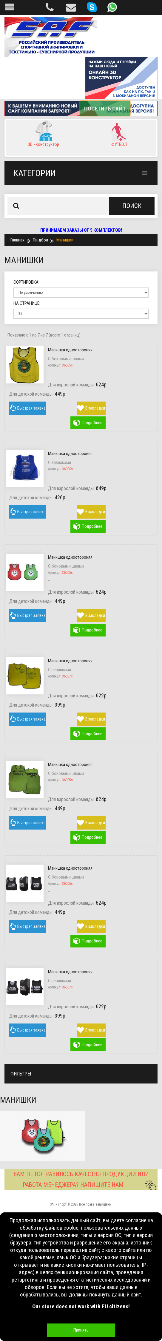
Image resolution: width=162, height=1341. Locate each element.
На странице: (26, 303)
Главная (17, 240)
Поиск (131, 205)
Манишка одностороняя (70, 350)
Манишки (64, 240)
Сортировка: (26, 282)
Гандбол (40, 240)
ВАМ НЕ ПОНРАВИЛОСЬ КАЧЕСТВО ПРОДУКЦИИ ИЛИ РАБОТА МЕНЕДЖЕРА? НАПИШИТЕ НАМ (85, 1180)
